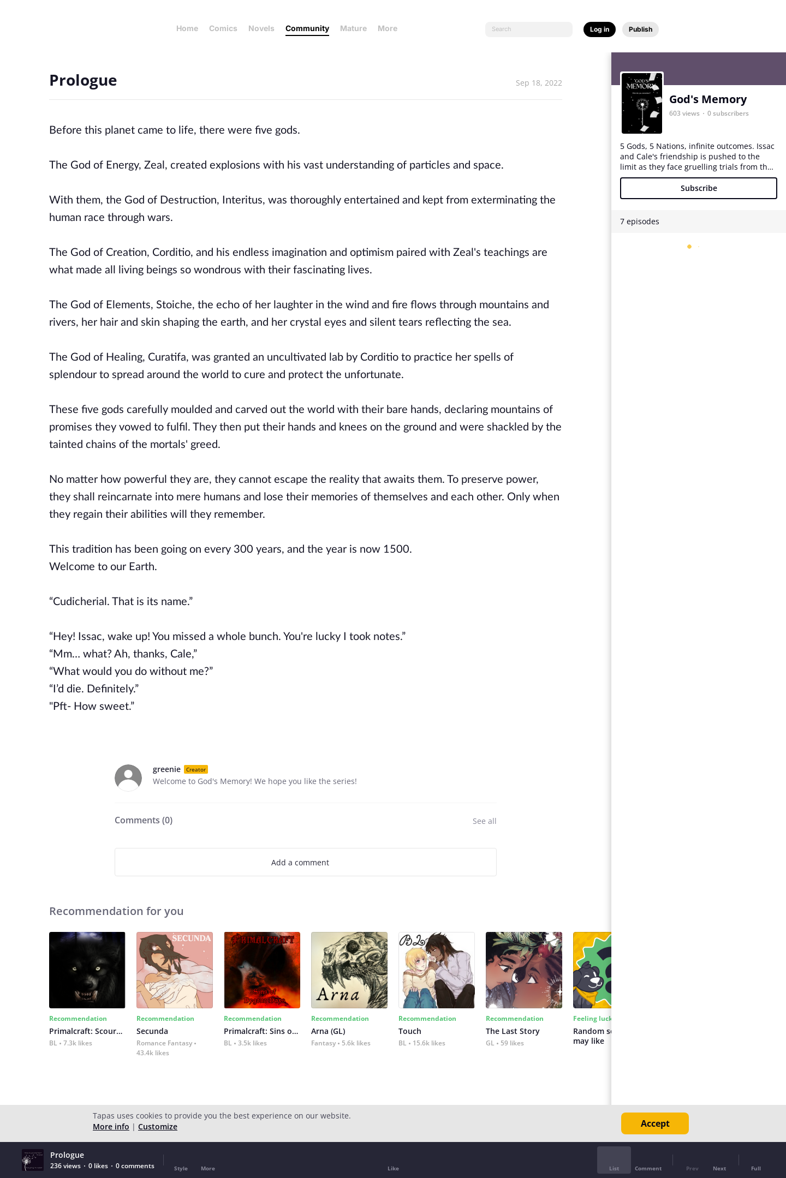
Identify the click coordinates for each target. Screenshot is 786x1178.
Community (307, 28)
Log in (599, 29)
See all (485, 821)
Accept (655, 1123)
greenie (167, 769)
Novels (261, 28)
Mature (353, 28)
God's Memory (708, 99)
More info (111, 1126)
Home (187, 28)
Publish (640, 29)
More (391, 28)
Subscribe (699, 188)
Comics (223, 28)
